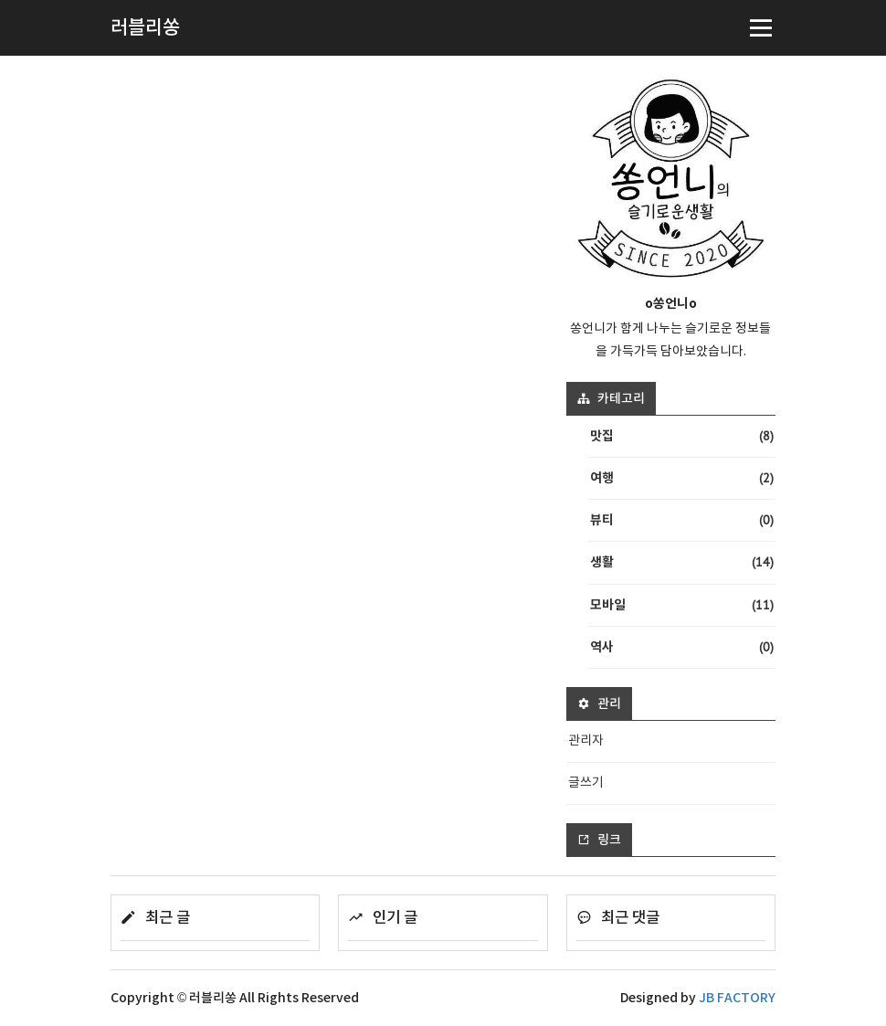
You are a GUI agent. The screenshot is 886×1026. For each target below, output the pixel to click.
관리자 (586, 741)
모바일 (682, 605)
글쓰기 (586, 783)
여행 (682, 478)
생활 (682, 562)
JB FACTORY (737, 998)
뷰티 (682, 520)
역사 (682, 647)
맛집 (682, 436)
